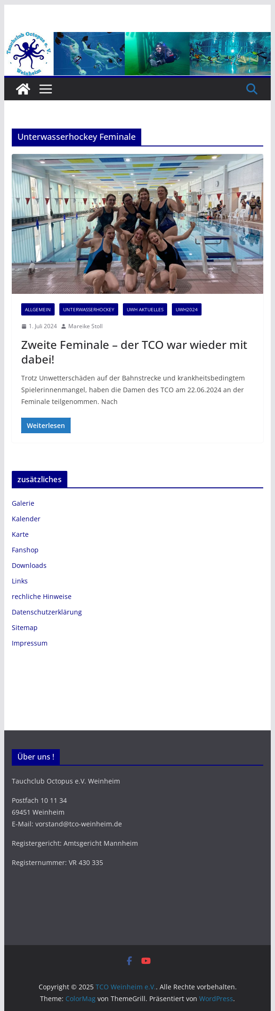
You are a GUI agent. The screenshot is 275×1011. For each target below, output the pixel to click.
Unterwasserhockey (88, 309)
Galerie (23, 503)
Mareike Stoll (85, 326)
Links (20, 580)
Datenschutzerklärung (47, 611)
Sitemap (25, 627)
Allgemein (38, 309)
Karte (20, 534)
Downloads (29, 565)
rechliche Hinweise (42, 596)
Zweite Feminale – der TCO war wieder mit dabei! (134, 352)
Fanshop (25, 549)
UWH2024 (187, 309)
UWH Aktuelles (145, 309)
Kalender (26, 518)
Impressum (30, 643)
